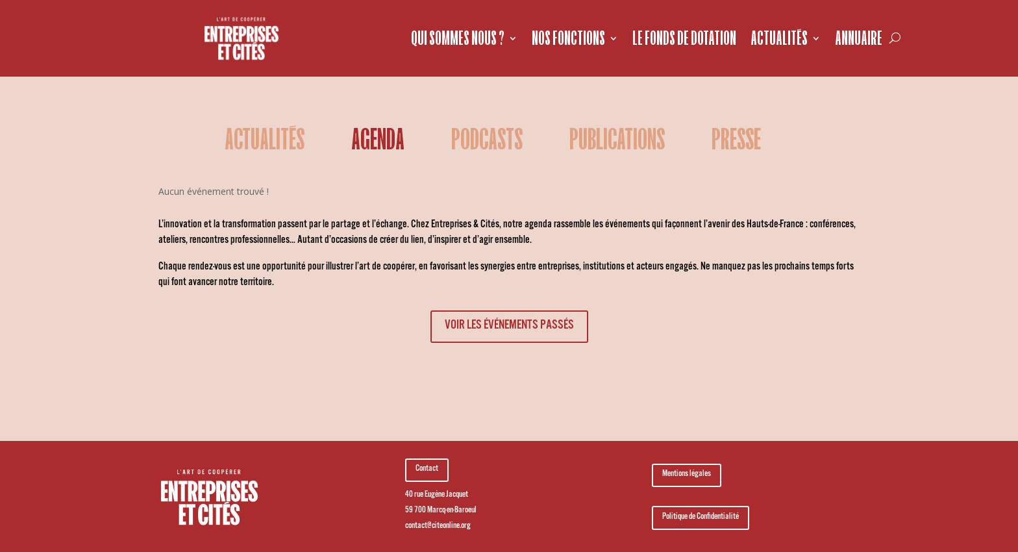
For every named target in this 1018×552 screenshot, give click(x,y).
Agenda (377, 141)
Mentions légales (686, 474)
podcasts (487, 141)
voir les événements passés (509, 326)
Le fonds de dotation (684, 38)
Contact (427, 469)
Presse (736, 141)
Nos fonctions (568, 38)
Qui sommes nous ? (457, 38)
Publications (617, 141)
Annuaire (858, 38)
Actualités (779, 38)
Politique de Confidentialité (700, 517)
